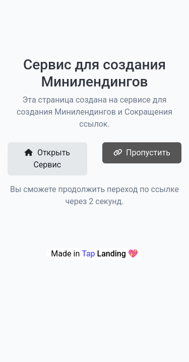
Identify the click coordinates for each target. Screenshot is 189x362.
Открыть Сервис (47, 158)
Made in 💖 (94, 253)
